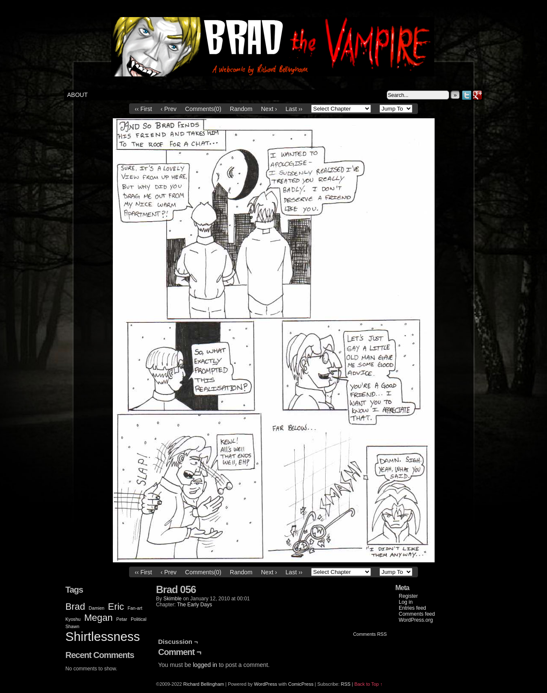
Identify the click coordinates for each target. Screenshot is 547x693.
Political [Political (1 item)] (139, 619)
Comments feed (417, 614)
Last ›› (294, 108)
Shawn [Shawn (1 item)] (72, 626)
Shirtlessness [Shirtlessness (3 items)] (102, 636)
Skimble (172, 599)
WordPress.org (416, 620)
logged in (205, 664)
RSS (346, 684)
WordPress (265, 684)
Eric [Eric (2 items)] (116, 606)
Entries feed (412, 608)
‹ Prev (168, 108)
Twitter (467, 95)
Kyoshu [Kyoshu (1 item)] (73, 619)
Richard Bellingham (203, 684)
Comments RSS (370, 634)
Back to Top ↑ (368, 684)
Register (408, 596)
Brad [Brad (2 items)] (75, 606)
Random (241, 108)
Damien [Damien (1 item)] (97, 608)
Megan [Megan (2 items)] (98, 617)
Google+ (477, 95)
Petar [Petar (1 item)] (121, 619)
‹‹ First (143, 108)
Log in (406, 602)
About (77, 94)
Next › (269, 108)
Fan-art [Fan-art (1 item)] (135, 608)
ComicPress (300, 684)
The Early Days (194, 605)
